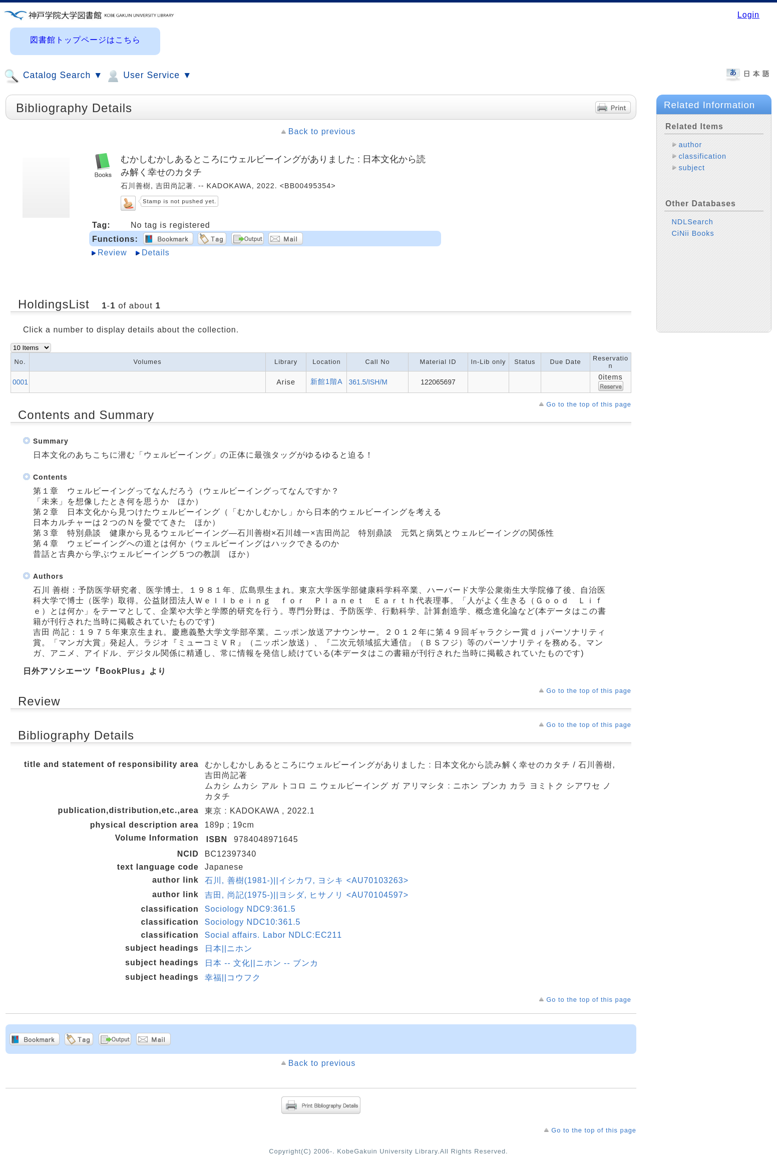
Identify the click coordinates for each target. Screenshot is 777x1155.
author (690, 145)
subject (691, 168)
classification (702, 156)
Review (112, 252)
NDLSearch (692, 222)
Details (156, 252)
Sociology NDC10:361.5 (253, 922)
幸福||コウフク (233, 977)
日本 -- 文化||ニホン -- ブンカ (261, 963)
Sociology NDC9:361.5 (250, 909)
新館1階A (326, 381)
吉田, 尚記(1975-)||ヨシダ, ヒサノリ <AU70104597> (307, 895)
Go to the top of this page (588, 404)
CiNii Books (692, 233)
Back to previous (321, 131)
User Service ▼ (148, 76)
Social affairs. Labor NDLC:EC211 (273, 935)
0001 (20, 382)
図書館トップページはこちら (85, 40)
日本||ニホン (228, 948)
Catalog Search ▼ (53, 76)
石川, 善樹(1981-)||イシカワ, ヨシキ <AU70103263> (307, 880)
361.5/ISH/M (367, 382)
